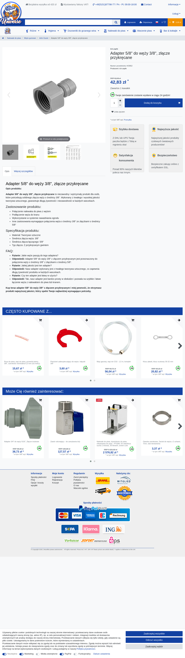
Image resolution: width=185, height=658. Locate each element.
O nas (76, 485)
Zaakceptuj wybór (154, 646)
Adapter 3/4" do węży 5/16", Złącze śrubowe (21, 441)
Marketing (29, 654)
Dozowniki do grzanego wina (82, 30)
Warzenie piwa (144, 30)
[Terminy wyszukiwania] (68, 22)
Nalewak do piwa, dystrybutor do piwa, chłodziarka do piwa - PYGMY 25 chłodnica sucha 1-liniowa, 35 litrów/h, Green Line (114, 443)
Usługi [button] (175, 13)
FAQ (33, 480)
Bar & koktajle (171, 30)
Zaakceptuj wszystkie (154, 633)
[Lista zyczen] (164, 22)
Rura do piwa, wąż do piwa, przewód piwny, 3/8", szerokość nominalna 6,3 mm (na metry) (22, 362)
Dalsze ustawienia (101, 654)
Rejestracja (57, 480)
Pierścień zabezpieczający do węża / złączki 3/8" (67, 362)
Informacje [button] (173, 4)
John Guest (43, 38)
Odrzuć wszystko (154, 640)
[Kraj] (157, 22)
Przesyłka (127, 120)
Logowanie (57, 477)
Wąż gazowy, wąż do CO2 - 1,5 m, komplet (114, 362)
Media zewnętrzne (49, 654)
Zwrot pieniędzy (80, 477)
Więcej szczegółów (23, 171)
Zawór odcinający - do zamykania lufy (65, 441)
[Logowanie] (130, 22)
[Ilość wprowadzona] (114, 102)
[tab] (7, 171)
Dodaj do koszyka (162, 103)
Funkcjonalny (84, 654)
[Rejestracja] (146, 22)
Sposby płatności (38, 477)
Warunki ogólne (80, 488)
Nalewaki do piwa (117, 30)
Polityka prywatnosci (86, 649)
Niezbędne (12, 654)
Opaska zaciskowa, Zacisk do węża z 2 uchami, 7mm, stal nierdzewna (162, 442)
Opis (7, 171)
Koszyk (55, 483)
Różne (33, 30)
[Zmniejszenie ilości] (120, 105)
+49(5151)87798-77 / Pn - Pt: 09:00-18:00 (115, 4)
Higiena (52, 30)
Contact (146, 4)
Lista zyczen (118, 112)
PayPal (68, 654)
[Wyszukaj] (116, 22)
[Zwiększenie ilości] (120, 100)
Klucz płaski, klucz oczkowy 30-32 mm (158, 362)
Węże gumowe (30, 38)
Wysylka (30, 371)
